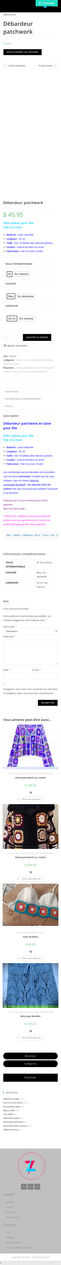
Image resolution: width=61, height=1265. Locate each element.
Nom (6, 669)
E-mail (36, 669)
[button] (15, 346)
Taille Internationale (18, 263)
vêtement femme (38, 371)
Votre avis (9, 636)
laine (14, 371)
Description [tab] (11, 391)
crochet (19, 367)
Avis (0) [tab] (8, 406)
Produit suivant (45, 65)
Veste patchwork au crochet (30, 777)
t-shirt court (23, 371)
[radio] (9, 274)
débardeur (29, 367)
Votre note (9, 627)
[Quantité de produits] (6, 337)
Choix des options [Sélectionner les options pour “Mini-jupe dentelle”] (31, 1037)
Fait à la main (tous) (25, 359)
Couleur (10, 283)
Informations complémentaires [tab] (23, 398)
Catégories (30, 1063)
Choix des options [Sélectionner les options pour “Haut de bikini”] (31, 958)
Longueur (11, 305)
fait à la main (41, 367)
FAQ (8, 1232)
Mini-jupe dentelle (30, 1016)
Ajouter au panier (37, 337)
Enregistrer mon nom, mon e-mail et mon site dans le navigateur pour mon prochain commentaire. (30, 691)
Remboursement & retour (18, 1247)
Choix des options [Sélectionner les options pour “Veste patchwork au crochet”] (31, 799)
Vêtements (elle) (44, 359)
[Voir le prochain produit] (55, 66)
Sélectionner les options (22, 52)
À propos (10, 1237)
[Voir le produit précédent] (5, 66)
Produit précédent (17, 65)
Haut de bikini (30, 936)
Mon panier (11, 1212)
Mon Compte (12, 1217)
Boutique (30, 1055)
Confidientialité (13, 1242)
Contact (10, 1207)
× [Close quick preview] (0, 1263)
